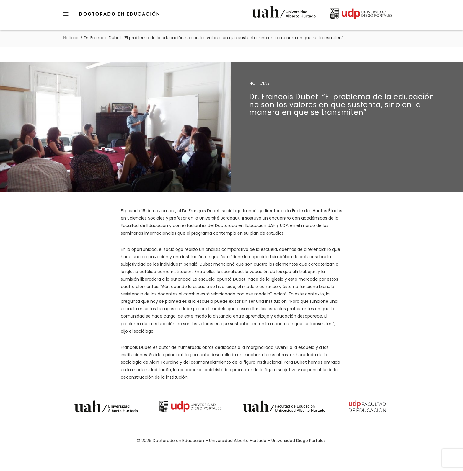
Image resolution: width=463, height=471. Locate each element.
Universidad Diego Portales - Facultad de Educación (367, 407)
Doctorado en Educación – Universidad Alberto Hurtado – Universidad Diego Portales (119, 14)
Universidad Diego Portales (361, 14)
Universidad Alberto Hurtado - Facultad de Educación (284, 407)
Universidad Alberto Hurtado (284, 14)
